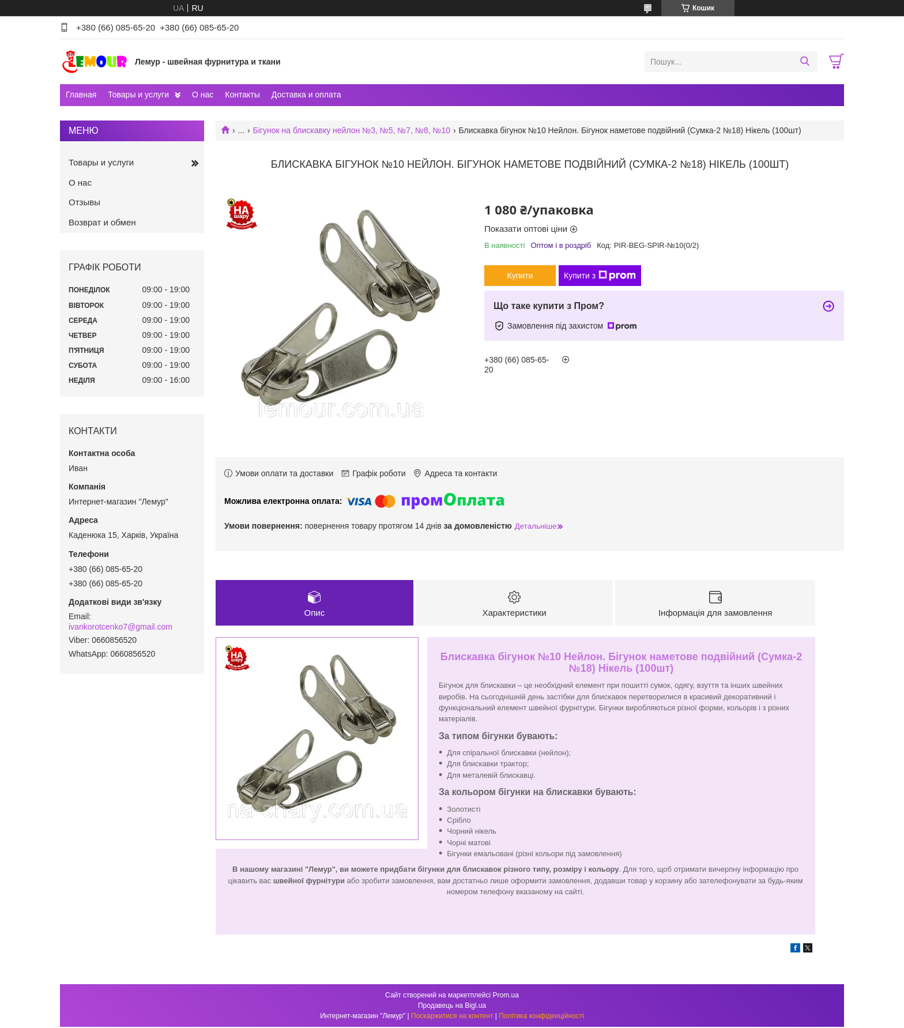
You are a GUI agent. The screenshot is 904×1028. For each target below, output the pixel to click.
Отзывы (84, 202)
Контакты (242, 94)
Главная (81, 94)
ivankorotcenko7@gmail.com (120, 626)
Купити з (600, 275)
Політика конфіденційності (541, 1017)
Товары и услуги (138, 94)
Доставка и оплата (306, 94)
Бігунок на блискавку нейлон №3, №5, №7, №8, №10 (352, 130)
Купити (520, 275)
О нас (202, 94)
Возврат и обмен (102, 222)
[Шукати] (805, 61)
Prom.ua (506, 996)
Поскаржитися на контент (452, 1017)
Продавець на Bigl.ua (452, 1007)
